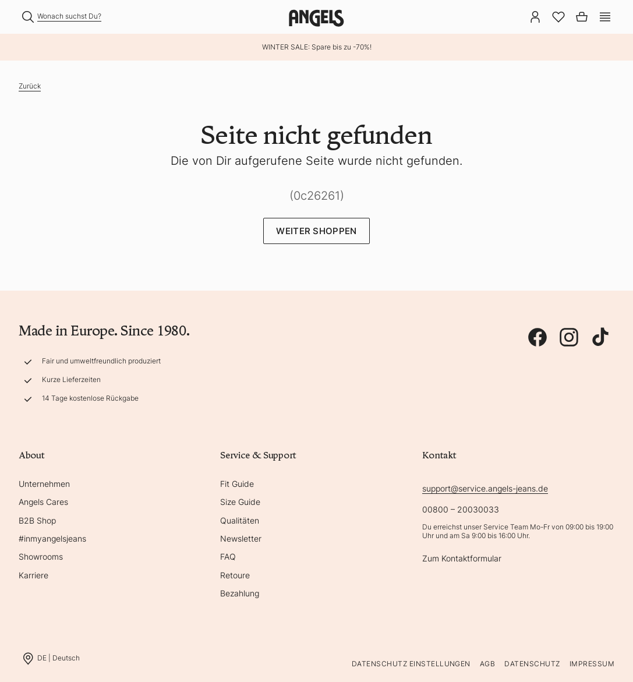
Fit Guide (237, 483)
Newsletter (240, 538)
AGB (487, 663)
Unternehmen (44, 483)
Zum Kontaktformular (461, 558)
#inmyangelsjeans (52, 538)
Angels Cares (43, 501)
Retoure (235, 575)
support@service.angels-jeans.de (485, 488)
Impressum (592, 663)
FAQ (228, 556)
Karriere (33, 575)
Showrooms (41, 556)
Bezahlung (239, 593)
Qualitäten (239, 520)
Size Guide (240, 501)
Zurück (30, 86)
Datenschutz (532, 663)
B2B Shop (37, 520)
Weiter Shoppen (316, 230)
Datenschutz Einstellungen (411, 663)
